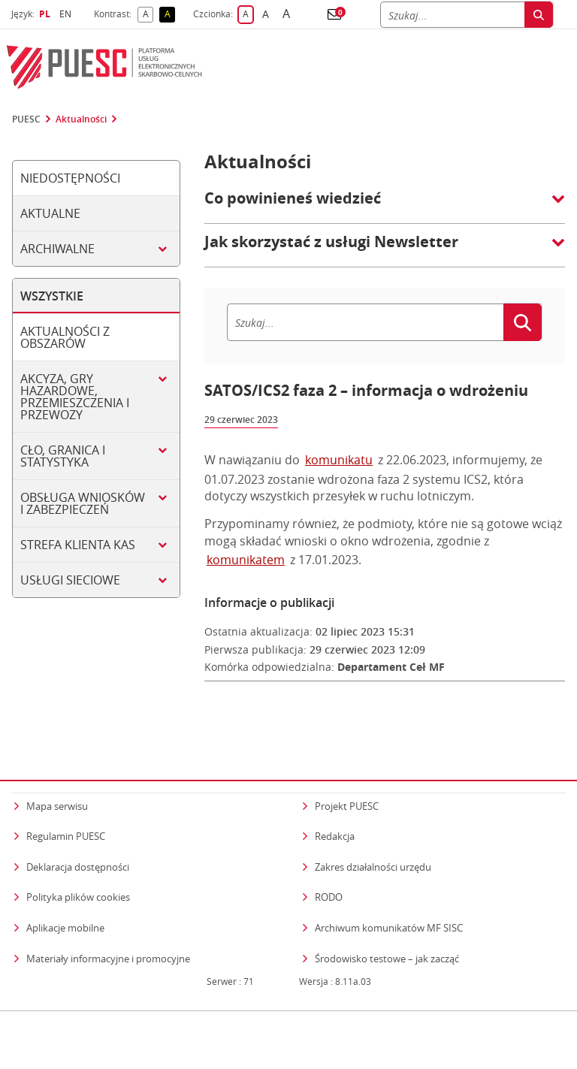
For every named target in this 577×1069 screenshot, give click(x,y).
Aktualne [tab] (50, 213)
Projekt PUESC (347, 776)
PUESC (26, 119)
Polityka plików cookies (78, 867)
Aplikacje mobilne (65, 898)
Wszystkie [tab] (51, 296)
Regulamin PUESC (65, 807)
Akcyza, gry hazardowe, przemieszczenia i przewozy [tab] (74, 396)
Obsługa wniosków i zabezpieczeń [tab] (82, 503)
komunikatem (246, 559)
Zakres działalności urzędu (373, 836)
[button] (334, 14)
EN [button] (67, 14)
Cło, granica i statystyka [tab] (62, 456)
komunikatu (339, 459)
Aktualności (81, 119)
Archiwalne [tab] (57, 248)
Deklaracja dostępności (77, 837)
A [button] (148, 15)
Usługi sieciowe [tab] (70, 580)
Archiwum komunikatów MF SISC (389, 898)
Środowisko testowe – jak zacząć (387, 928)
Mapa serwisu (57, 776)
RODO (329, 867)
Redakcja (335, 807)
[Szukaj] (452, 15)
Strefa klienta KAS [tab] (77, 544)
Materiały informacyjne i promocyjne (108, 928)
